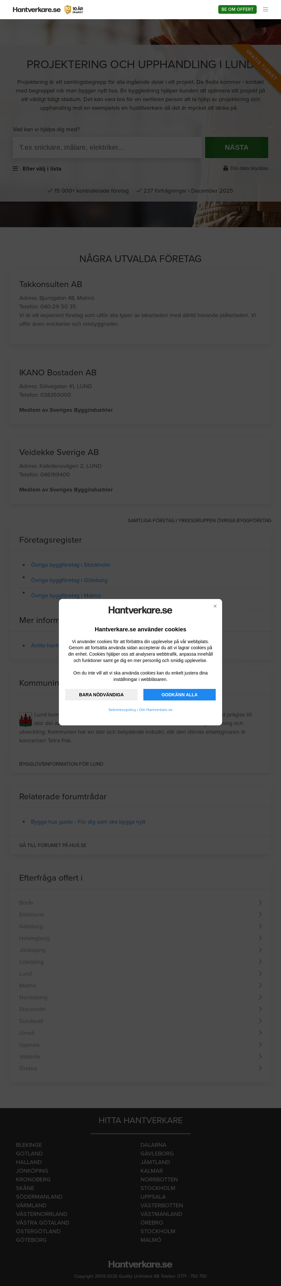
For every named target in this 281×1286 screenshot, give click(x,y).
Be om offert (237, 9)
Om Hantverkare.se (156, 709)
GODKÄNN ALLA (180, 694)
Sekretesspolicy (122, 709)
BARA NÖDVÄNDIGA (101, 694)
